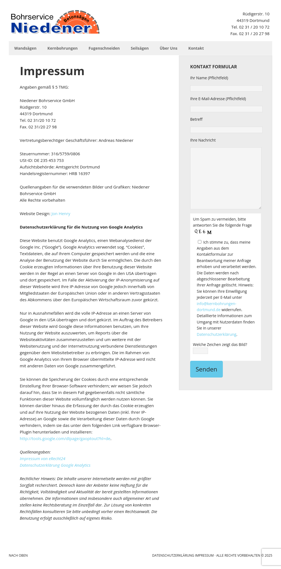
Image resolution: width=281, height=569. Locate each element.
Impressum (204, 555)
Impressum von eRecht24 (42, 458)
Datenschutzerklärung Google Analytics (55, 465)
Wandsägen (25, 48)
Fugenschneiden (104, 48)
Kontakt (196, 48)
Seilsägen (140, 48)
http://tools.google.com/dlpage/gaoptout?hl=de (65, 438)
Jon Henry (60, 213)
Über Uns (168, 48)
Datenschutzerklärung (216, 334)
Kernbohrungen (62, 48)
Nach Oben (18, 555)
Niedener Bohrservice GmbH (55, 22)
